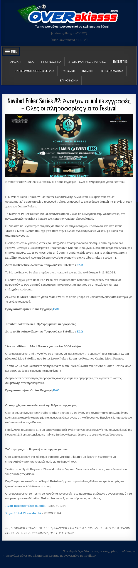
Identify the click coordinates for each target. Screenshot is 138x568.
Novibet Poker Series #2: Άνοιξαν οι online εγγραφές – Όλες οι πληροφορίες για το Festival (69, 104)
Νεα (31, 61)
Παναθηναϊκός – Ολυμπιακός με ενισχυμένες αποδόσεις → (99, 551)
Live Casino (68, 71)
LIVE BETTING (120, 61)
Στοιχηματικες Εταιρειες (87, 61)
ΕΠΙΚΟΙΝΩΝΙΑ (69, 80)
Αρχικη (15, 61)
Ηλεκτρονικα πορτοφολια (34, 71)
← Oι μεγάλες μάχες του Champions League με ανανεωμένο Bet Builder (49, 555)
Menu (14, 51)
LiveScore (88, 71)
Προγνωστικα (51, 61)
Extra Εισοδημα (112, 71)
